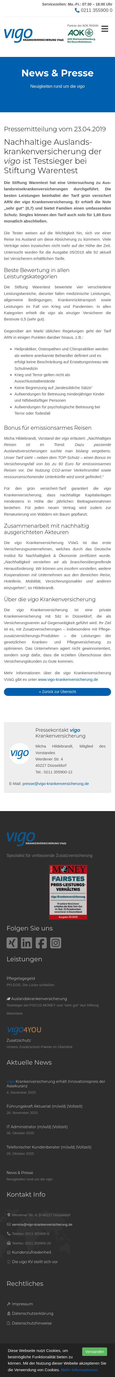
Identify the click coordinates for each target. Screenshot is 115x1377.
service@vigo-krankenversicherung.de (42, 1224)
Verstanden (94, 1352)
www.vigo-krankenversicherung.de (68, 679)
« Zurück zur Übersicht (57, 692)
